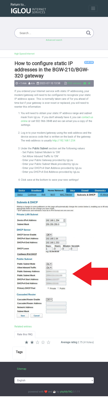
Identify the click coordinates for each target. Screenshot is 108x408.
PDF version (74, 83)
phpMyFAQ (66, 391)
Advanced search (54, 40)
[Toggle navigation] (93, 8)
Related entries (23, 326)
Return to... (28, 9)
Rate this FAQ (24, 334)
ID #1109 (89, 62)
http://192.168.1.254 (63, 140)
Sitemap (21, 368)
